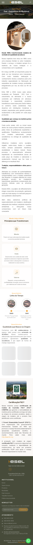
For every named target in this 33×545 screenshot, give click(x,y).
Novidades (5, 494)
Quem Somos (19, 14)
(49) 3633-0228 (7, 521)
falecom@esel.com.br (9, 527)
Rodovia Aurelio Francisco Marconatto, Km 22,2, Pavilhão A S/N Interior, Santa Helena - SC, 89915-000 (15, 531)
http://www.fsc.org (7, 437)
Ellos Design (21, 542)
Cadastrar (23, 513)
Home (11, 14)
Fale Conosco (6, 496)
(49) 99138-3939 (8, 524)
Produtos (4, 491)
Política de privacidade (8, 501)
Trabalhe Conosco (7, 499)
